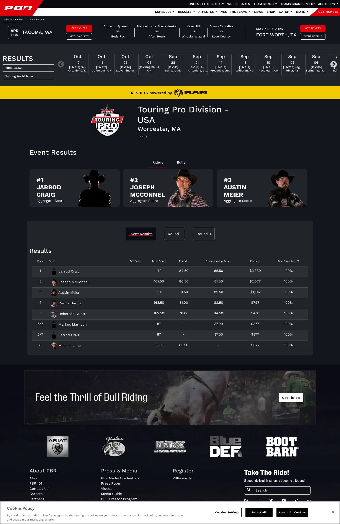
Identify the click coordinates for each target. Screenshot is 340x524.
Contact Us (38, 489)
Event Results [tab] (140, 234)
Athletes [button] (206, 11)
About (34, 478)
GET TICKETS (328, 11)
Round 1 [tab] (174, 234)
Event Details (313, 36)
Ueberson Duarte (69, 314)
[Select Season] (28, 68)
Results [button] (185, 11)
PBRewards (182, 478)
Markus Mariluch (69, 324)
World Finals (238, 4)
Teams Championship (297, 4)
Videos (106, 489)
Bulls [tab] (181, 162)
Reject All (259, 514)
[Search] (281, 490)
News (258, 11)
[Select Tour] (28, 76)
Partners (36, 499)
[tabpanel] (170, 189)
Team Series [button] (264, 4)
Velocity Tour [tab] (37, 19)
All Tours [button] (327, 4)
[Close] (333, 514)
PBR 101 (35, 483)
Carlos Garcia (66, 303)
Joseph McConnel (70, 282)
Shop (271, 11)
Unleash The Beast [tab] (13, 19)
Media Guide (111, 494)
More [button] (301, 11)
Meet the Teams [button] (234, 11)
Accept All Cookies (292, 514)
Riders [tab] (157, 162)
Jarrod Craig (65, 271)
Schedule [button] (163, 11)
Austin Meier (65, 292)
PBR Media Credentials (120, 478)
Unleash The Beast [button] (205, 4)
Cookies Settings (227, 514)
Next (333, 64)
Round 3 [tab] (204, 234)
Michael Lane (66, 346)
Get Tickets (79, 28)
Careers (35, 494)
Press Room (111, 483)
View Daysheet (79, 36)
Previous (61, 64)
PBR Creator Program (119, 499)
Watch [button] (284, 11)
